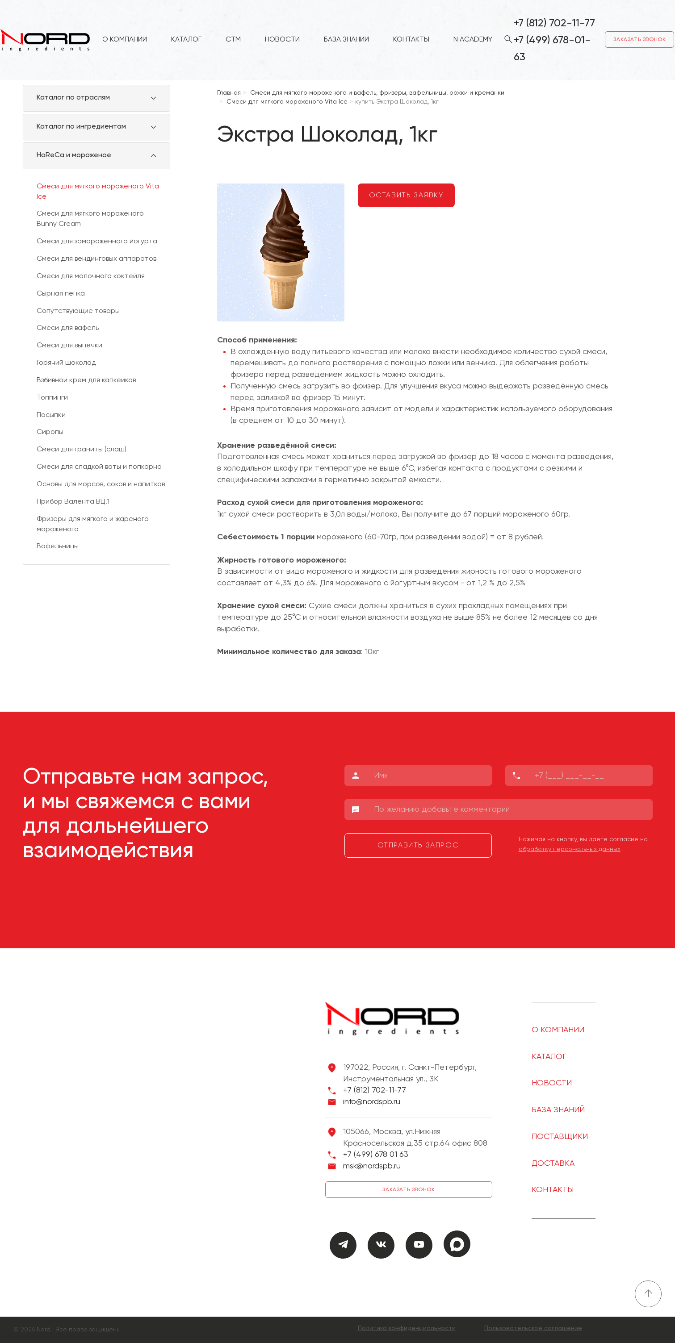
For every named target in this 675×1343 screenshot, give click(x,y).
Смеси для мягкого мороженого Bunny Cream (90, 219)
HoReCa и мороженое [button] (74, 155)
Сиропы (50, 432)
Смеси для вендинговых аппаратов (96, 259)
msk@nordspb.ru (372, 1166)
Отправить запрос (418, 845)
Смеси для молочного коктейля (91, 276)
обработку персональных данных (569, 849)
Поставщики (560, 1137)
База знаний (346, 40)
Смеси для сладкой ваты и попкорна (99, 467)
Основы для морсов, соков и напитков (101, 484)
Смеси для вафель (68, 328)
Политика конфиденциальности (407, 1328)
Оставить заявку (406, 195)
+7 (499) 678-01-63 (552, 49)
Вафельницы (58, 546)
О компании (124, 40)
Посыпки (51, 415)
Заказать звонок (640, 40)
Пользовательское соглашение (533, 1328)
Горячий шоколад (66, 363)
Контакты (411, 40)
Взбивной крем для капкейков (86, 380)
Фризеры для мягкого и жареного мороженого (93, 524)
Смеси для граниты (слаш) (81, 449)
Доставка (553, 1163)
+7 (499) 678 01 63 (375, 1155)
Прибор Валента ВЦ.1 (73, 501)
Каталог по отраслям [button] (73, 97)
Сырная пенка (61, 293)
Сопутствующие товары (78, 311)
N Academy (472, 40)
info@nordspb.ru (371, 1102)
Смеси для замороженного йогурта (97, 241)
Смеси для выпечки (69, 345)
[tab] (96, 98)
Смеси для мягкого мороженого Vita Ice (98, 191)
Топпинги (52, 397)
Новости (282, 40)
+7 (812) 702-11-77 (554, 23)
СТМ (233, 40)
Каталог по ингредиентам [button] (81, 126)
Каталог (186, 40)
